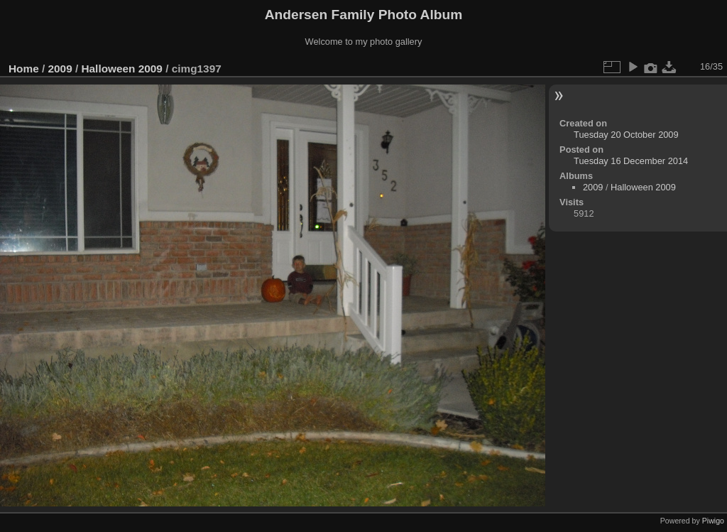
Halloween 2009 (121, 69)
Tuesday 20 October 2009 (626, 134)
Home (24, 69)
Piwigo (713, 520)
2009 (60, 69)
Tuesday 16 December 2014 (631, 161)
